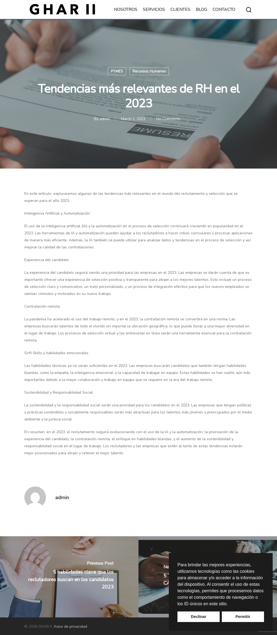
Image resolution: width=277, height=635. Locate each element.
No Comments (168, 118)
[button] (229, 604)
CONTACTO (224, 9)
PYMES (117, 71)
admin (105, 118)
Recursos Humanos (149, 71)
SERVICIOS (154, 9)
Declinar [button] (198, 616)
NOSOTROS (125, 9)
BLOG (201, 9)
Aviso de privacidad (70, 626)
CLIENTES (180, 9)
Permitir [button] (243, 616)
